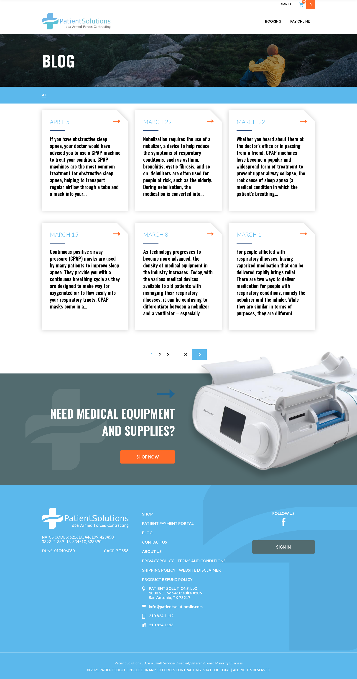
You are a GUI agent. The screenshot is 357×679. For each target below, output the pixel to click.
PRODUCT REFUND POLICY (167, 579)
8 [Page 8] (185, 355)
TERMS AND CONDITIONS (201, 560)
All (44, 95)
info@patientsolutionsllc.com (176, 606)
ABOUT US (152, 551)
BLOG (147, 532)
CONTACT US (154, 542)
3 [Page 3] (168, 355)
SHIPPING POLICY (159, 570)
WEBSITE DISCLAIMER (200, 570)
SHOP (147, 514)
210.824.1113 (161, 624)
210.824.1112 (161, 615)
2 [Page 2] (160, 355)
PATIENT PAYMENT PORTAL (168, 523)
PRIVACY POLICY (158, 560)
